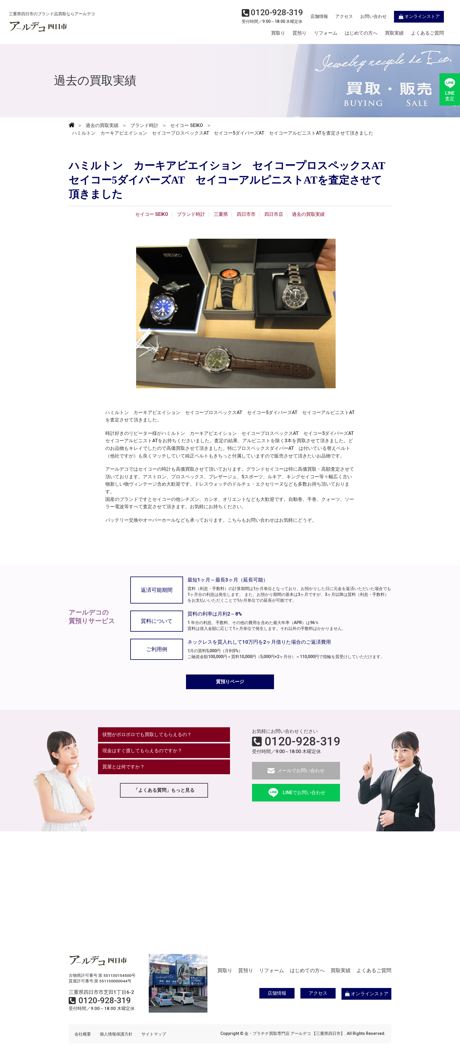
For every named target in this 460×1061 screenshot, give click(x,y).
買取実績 (394, 33)
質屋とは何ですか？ (123, 767)
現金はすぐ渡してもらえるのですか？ (142, 750)
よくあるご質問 (427, 33)
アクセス (344, 16)
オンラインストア (419, 16)
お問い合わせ (373, 16)
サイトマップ (153, 1034)
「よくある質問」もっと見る (164, 790)
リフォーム (325, 33)
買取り (278, 33)
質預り (299, 33)
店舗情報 (319, 16)
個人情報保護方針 (116, 1034)
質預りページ (230, 681)
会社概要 (83, 1034)
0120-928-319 (302, 742)
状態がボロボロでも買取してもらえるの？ (147, 734)
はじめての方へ (361, 33)
